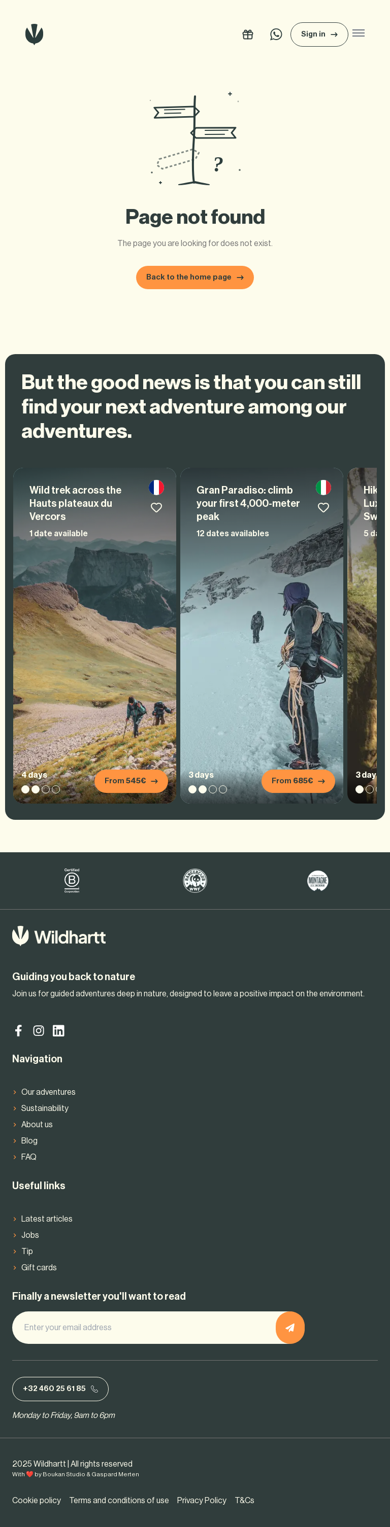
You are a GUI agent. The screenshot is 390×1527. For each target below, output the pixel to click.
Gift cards (39, 1268)
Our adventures (48, 1092)
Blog (29, 1141)
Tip (27, 1251)
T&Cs (244, 1501)
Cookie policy (36, 1501)
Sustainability (45, 1108)
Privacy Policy (201, 1501)
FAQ (29, 1157)
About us (37, 1125)
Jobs (30, 1235)
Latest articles (47, 1219)
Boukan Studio (64, 1474)
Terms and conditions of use (119, 1501)
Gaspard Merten (115, 1474)
